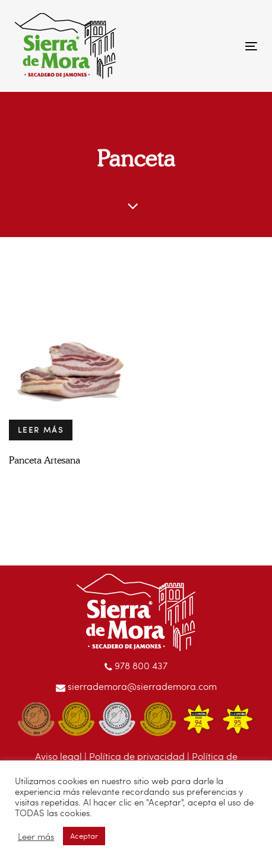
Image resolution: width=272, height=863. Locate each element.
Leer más (36, 836)
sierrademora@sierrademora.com (136, 686)
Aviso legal (58, 756)
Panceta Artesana (44, 460)
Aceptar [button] (84, 835)
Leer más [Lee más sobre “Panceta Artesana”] (41, 429)
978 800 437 (136, 665)
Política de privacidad (137, 756)
